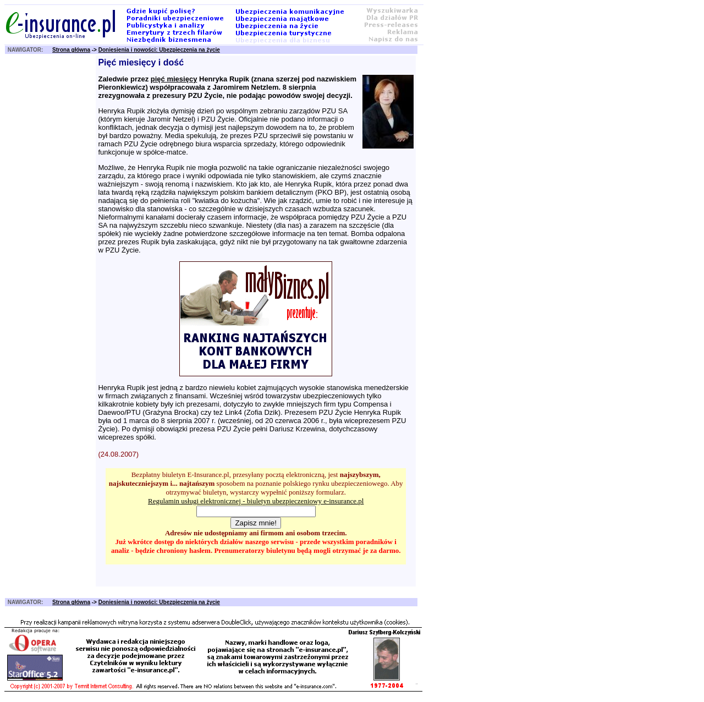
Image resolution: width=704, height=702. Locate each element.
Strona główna (71, 50)
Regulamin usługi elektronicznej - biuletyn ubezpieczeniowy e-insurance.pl (256, 501)
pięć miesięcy (174, 79)
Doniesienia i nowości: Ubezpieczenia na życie (159, 50)
